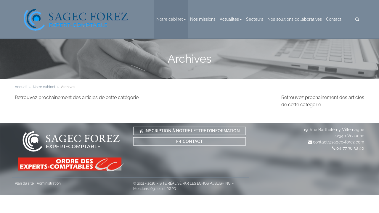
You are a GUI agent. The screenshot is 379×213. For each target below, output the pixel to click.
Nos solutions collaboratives (294, 19)
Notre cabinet (171, 19)
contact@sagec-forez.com (338, 142)
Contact (333, 19)
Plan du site (24, 183)
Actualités (231, 19)
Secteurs (254, 19)
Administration (49, 183)
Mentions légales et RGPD (154, 189)
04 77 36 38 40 (350, 148)
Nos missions (203, 19)
